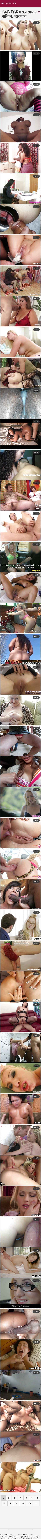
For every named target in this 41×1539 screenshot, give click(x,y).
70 (30, 1503)
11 (23, 1503)
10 (16, 1503)
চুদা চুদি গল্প (25, 1537)
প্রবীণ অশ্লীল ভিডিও (25, 1535)
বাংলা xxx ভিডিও (6, 1535)
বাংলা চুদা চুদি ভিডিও (7, 1537)
